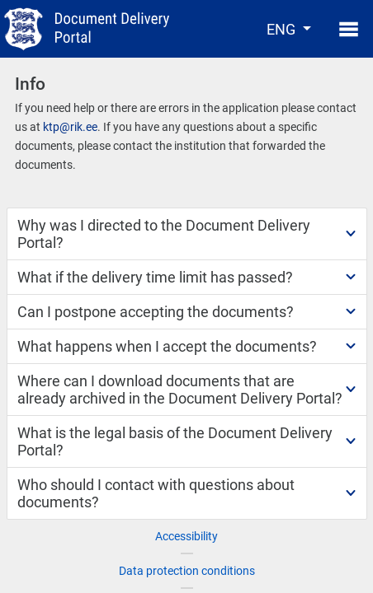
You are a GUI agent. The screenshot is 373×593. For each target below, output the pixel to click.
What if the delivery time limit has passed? (155, 277)
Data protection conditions (187, 570)
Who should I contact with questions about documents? (156, 493)
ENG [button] (283, 29)
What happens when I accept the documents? (167, 346)
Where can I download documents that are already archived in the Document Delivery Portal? (179, 389)
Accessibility (186, 536)
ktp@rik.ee (70, 126)
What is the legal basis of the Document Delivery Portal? (175, 441)
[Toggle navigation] (344, 29)
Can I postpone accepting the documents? (155, 311)
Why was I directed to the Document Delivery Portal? (163, 234)
